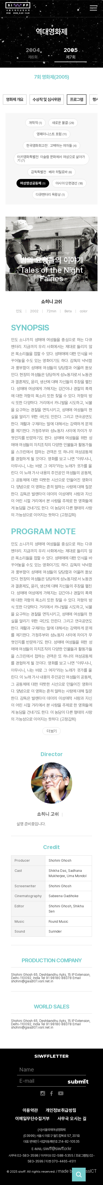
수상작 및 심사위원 (47, 99)
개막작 (35, 123)
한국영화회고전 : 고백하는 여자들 (51, 146)
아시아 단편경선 (69, 183)
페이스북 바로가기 (51, 1093)
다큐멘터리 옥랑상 (50, 194)
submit (77, 1081)
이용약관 (30, 1110)
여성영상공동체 (33, 183)
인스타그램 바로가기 (42, 1093)
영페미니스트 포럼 (52, 134)
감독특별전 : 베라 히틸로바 (51, 172)
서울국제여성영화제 (17, 8)
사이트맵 (93, 7)
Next (94, 248)
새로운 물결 (63, 123)
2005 (71, 53)
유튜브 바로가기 (60, 1093)
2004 (33, 53)
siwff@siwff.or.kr (57, 1148)
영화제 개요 (14, 99)
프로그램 (76, 99)
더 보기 (51, 731)
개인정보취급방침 (61, 1110)
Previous (9, 248)
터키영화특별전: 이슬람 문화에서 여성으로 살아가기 (51, 158)
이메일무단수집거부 (32, 1118)
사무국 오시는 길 (72, 1118)
